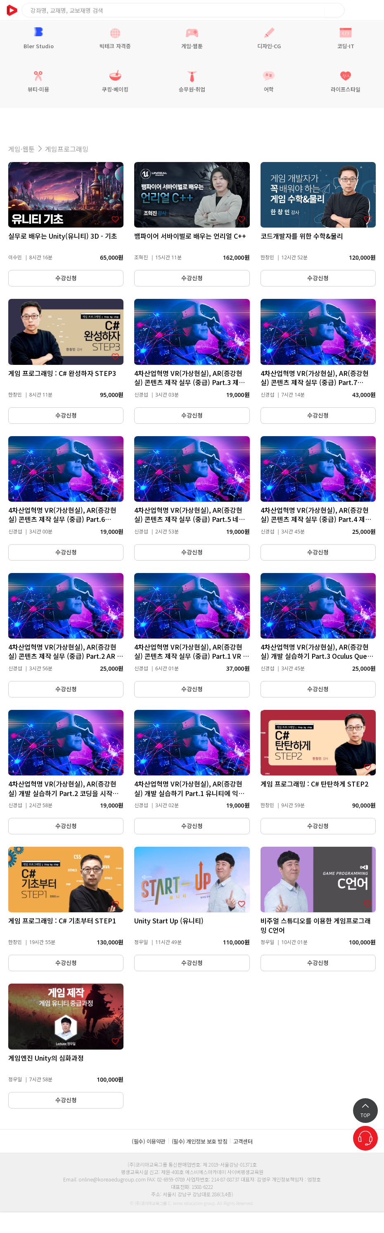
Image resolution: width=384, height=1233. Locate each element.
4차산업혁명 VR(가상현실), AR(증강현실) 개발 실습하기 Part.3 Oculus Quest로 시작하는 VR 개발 (317, 656)
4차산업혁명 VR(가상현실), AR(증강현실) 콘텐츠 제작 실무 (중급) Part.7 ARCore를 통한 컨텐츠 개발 (315, 382)
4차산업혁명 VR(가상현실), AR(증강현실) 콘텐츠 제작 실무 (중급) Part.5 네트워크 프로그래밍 (189, 519)
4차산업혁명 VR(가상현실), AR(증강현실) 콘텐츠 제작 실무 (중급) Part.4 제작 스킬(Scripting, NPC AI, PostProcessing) (316, 524)
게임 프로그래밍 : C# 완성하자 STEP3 (62, 373)
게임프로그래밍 (66, 149)
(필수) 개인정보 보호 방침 (200, 1141)
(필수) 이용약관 (149, 1141)
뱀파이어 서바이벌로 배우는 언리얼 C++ (190, 236)
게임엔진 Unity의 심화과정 (46, 1058)
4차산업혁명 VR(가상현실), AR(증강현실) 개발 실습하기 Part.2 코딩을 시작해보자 (63, 793)
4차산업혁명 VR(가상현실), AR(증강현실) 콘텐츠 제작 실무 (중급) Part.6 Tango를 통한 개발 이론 (62, 519)
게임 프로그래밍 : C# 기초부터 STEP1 (62, 920)
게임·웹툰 (21, 149)
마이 (340, 1222)
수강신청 (66, 278)
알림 (43, 1222)
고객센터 (242, 1141)
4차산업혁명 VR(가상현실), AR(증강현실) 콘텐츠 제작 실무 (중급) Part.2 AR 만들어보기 (65, 656)
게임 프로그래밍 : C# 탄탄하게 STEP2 (314, 784)
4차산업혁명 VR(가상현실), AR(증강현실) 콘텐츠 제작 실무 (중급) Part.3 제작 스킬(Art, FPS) (189, 382)
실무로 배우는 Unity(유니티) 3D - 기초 (62, 236)
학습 (118, 1222)
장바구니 (355, 10)
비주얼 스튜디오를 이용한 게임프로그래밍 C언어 (316, 925)
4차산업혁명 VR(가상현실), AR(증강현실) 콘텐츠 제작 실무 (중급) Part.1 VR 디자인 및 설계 (191, 656)
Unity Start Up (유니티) (169, 920)
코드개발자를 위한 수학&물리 (302, 236)
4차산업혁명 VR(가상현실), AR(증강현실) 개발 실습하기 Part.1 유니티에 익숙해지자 (189, 793)
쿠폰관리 (266, 1222)
